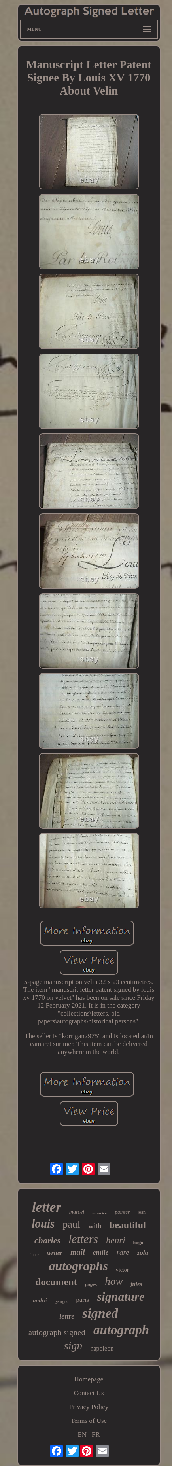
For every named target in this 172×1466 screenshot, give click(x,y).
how (114, 1281)
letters (83, 1238)
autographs (78, 1266)
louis (43, 1223)
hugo (138, 1242)
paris (82, 1299)
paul (71, 1224)
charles (47, 1240)
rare (123, 1252)
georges (61, 1301)
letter (46, 1207)
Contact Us (89, 1393)
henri (115, 1240)
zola (142, 1252)
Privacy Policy (89, 1407)
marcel (76, 1212)
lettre (66, 1316)
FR (96, 1434)
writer (54, 1253)
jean (142, 1212)
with (95, 1226)
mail (77, 1252)
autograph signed (56, 1332)
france (34, 1254)
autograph (121, 1330)
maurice (99, 1213)
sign (73, 1345)
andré (40, 1300)
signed (100, 1313)
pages (91, 1284)
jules (136, 1284)
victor (122, 1270)
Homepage (89, 1379)
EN (82, 1434)
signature (121, 1296)
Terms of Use (89, 1420)
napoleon (102, 1348)
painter (122, 1212)
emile (101, 1252)
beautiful (128, 1225)
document (56, 1282)
